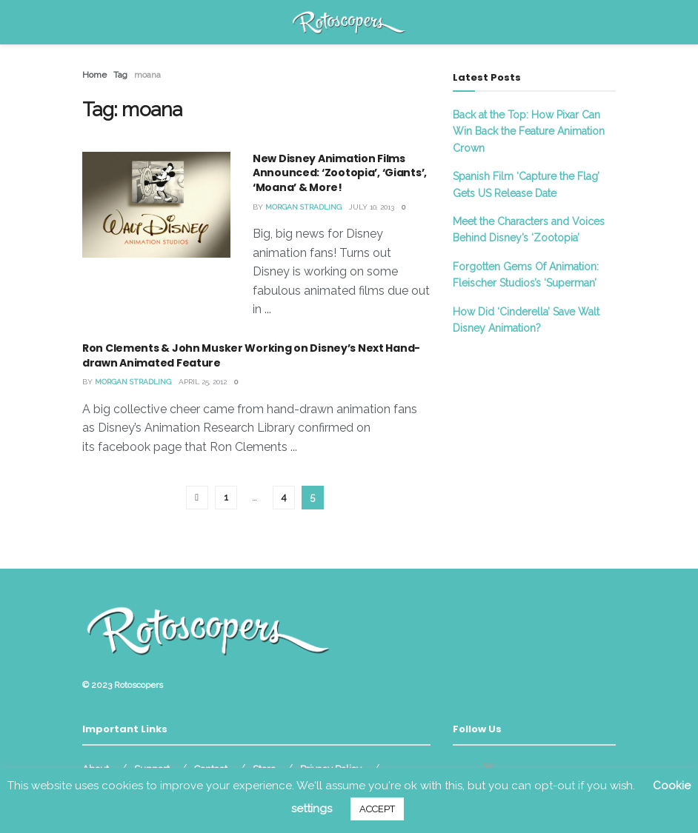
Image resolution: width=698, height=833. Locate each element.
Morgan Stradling (303, 207)
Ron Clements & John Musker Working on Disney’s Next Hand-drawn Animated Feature (251, 355)
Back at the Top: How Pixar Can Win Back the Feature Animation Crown (529, 131)
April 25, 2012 (203, 382)
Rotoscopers (138, 685)
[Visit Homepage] (349, 22)
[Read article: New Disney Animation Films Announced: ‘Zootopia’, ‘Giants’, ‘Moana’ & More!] (156, 205)
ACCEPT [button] (377, 808)
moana (147, 75)
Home (94, 75)
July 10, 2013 (371, 207)
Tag (120, 75)
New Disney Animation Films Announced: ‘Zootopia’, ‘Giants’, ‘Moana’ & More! (340, 173)
